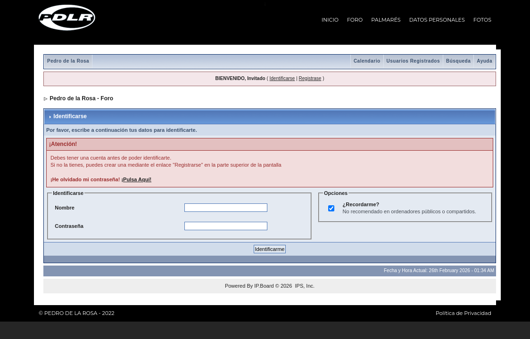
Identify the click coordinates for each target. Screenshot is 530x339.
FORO (355, 19)
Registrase (310, 78)
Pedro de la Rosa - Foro (81, 98)
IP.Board (263, 286)
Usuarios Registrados (413, 61)
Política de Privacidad (463, 313)
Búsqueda (458, 61)
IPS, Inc (304, 286)
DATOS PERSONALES (437, 19)
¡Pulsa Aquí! (136, 179)
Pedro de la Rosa (68, 61)
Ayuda (484, 61)
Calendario (367, 61)
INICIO (330, 19)
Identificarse (282, 78)
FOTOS (482, 19)
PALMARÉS (385, 19)
